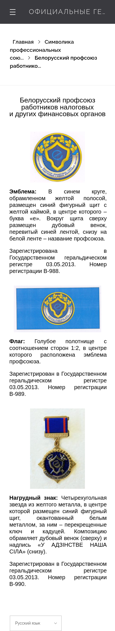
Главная (23, 42)
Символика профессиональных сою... (42, 50)
